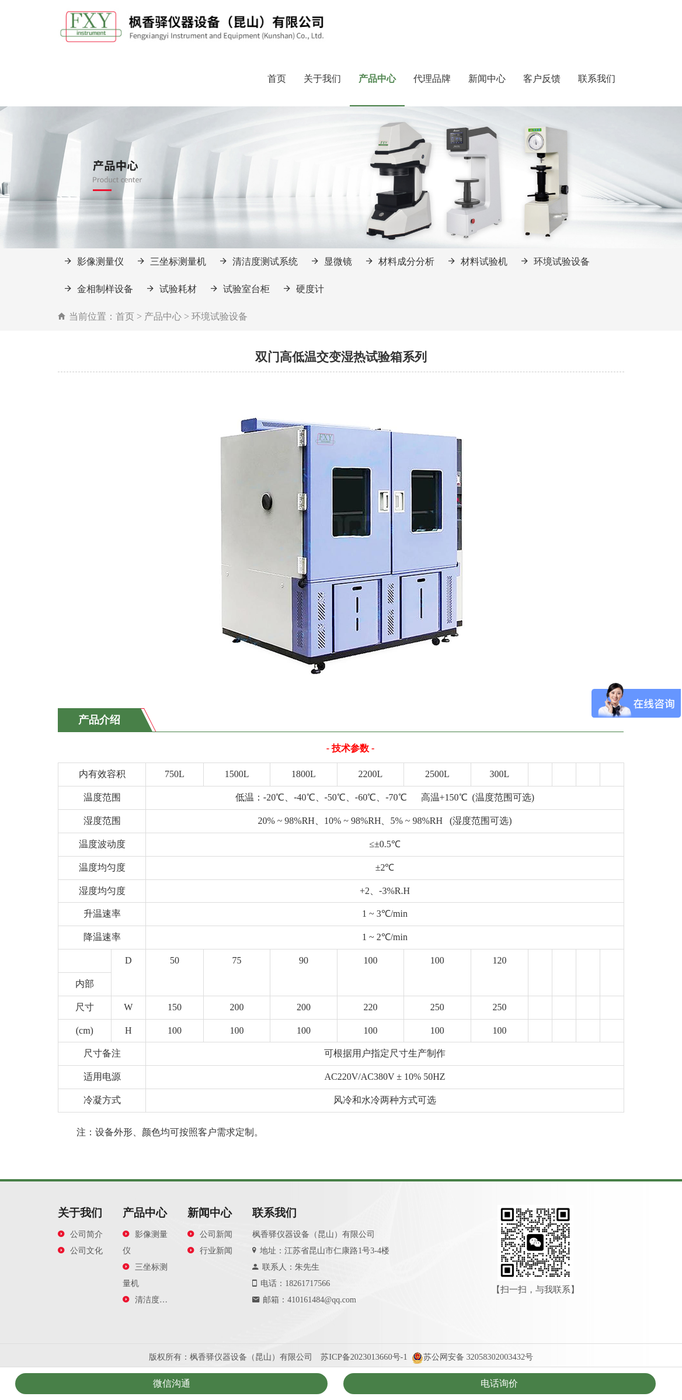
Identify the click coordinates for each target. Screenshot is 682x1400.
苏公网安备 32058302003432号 (478, 1356)
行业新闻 (209, 1250)
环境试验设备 (555, 261)
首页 (276, 79)
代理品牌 (432, 79)
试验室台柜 (240, 289)
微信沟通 (171, 1383)
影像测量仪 (94, 261)
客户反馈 (542, 79)
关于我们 (322, 79)
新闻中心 (487, 79)
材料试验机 (477, 261)
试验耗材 (172, 289)
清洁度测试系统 (259, 261)
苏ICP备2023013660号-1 (364, 1356)
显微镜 (332, 261)
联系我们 (596, 79)
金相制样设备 (99, 289)
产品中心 (377, 79)
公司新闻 (209, 1234)
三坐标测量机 (172, 261)
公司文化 (80, 1250)
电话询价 (499, 1383)
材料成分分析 (400, 261)
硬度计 (304, 289)
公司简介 (80, 1234)
